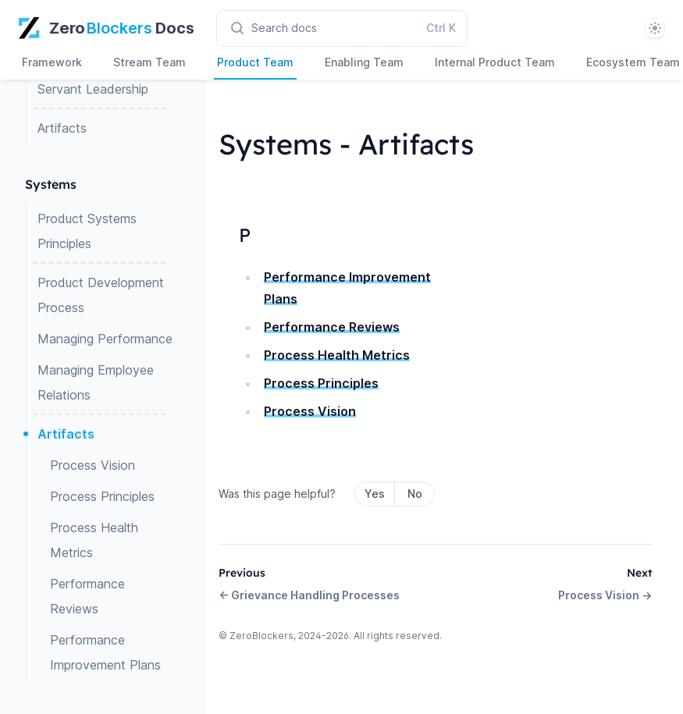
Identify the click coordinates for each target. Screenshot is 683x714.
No (414, 493)
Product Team (255, 62)
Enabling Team (364, 62)
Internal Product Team (495, 62)
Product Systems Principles (87, 231)
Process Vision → (605, 595)
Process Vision (92, 465)
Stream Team (149, 62)
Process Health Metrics (94, 540)
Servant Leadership (92, 89)
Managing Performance (105, 338)
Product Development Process (100, 295)
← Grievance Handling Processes (309, 595)
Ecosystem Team (633, 62)
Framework (52, 62)
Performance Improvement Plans (105, 652)
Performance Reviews (87, 596)
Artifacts (62, 128)
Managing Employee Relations (95, 382)
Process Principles (102, 496)
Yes (375, 493)
